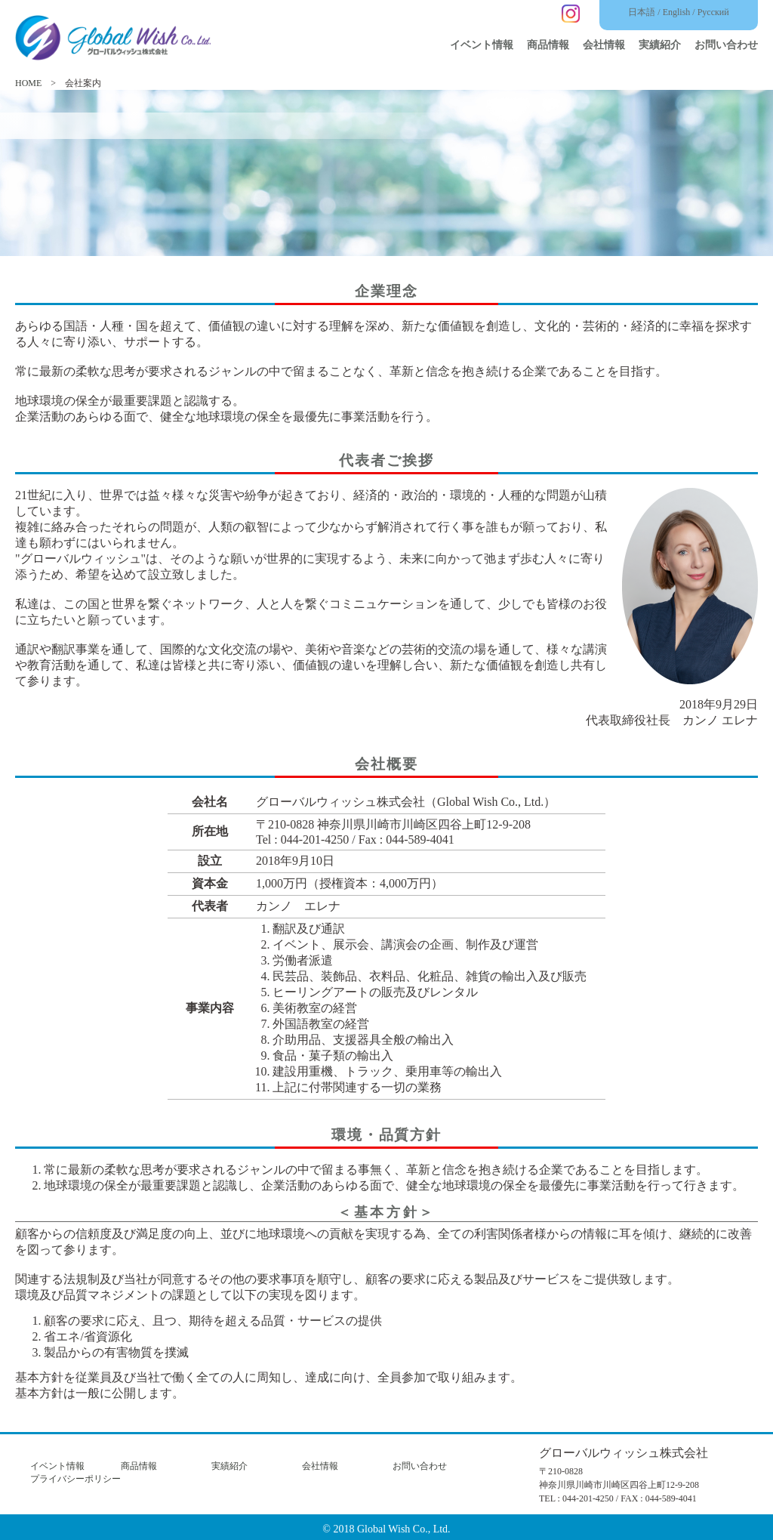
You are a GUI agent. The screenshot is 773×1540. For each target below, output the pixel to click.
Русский (713, 12)
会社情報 (604, 45)
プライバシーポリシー (75, 1479)
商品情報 (548, 45)
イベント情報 (481, 45)
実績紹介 (660, 45)
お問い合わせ (726, 45)
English (677, 12)
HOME (28, 83)
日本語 (641, 12)
